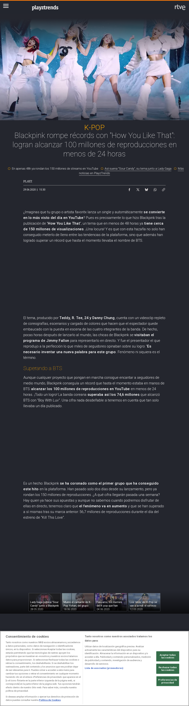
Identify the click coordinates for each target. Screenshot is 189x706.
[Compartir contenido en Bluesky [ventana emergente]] (146, 188)
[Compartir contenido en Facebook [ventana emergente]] (129, 188)
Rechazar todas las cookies (168, 669)
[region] (94, 668)
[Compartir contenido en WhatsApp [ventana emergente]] (155, 188)
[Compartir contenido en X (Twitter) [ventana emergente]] (138, 188)
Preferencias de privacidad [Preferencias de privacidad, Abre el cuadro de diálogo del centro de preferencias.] (167, 681)
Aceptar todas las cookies (168, 656)
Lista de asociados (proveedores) (104, 668)
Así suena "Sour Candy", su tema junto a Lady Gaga (138, 168)
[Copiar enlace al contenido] (163, 188)
